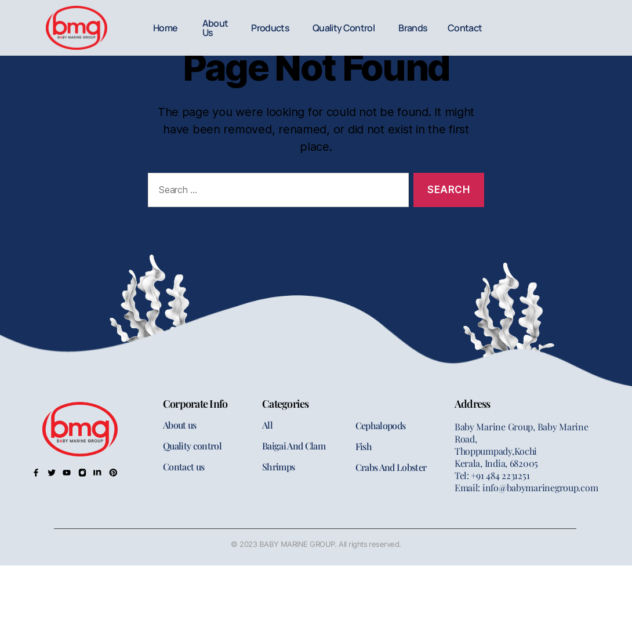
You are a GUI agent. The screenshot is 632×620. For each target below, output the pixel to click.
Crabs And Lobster (391, 467)
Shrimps (278, 467)
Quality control (192, 446)
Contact (465, 27)
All (267, 425)
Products (270, 27)
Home (165, 27)
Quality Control (344, 27)
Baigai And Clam (293, 446)
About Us (215, 28)
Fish (363, 446)
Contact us (183, 467)
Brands (412, 27)
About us (180, 425)
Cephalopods (380, 425)
